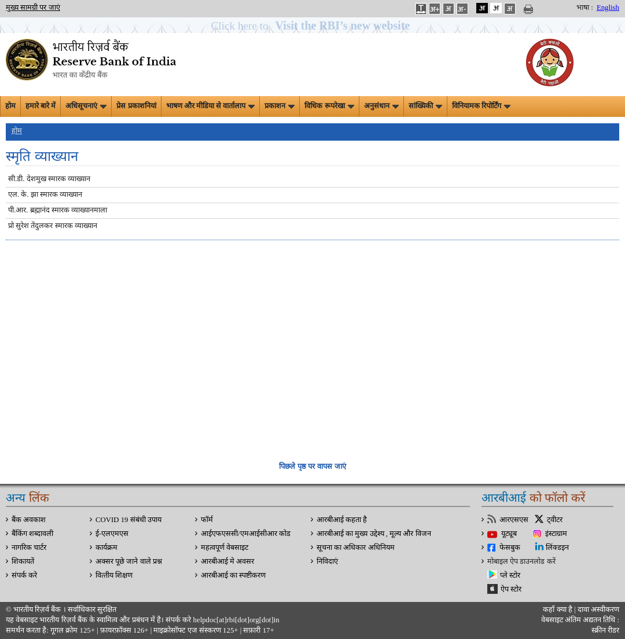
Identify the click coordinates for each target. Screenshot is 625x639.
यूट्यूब (509, 534)
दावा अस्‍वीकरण (598, 609)
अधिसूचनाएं (85, 106)
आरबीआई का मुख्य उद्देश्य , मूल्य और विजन (374, 534)
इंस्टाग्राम (556, 534)
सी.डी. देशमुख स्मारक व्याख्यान (49, 179)
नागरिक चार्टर (29, 547)
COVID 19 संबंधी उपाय (128, 520)
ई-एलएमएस (111, 534)
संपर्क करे (24, 575)
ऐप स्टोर (511, 589)
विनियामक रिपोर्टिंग (481, 106)
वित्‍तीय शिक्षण (114, 575)
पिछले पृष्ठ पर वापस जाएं (312, 466)
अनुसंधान (381, 106)
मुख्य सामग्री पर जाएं (33, 7)
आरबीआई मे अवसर (227, 561)
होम (10, 106)
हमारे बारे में (40, 106)
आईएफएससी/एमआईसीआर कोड (246, 534)
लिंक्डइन (557, 547)
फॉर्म (207, 520)
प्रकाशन (279, 106)
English (608, 7)
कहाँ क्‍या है (558, 609)
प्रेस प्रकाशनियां (136, 106)
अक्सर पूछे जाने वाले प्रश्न (128, 561)
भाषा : (584, 7)
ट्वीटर (554, 520)
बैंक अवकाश (29, 520)
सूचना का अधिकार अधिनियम (356, 547)
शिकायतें (23, 561)
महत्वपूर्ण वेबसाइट (224, 547)
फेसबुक (509, 547)
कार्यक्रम (106, 547)
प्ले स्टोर (510, 575)
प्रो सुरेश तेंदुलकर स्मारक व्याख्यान (52, 226)
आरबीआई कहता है (342, 520)
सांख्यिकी (425, 106)
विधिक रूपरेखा (329, 106)
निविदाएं (327, 561)
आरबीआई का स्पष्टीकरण (233, 575)
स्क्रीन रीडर (605, 630)
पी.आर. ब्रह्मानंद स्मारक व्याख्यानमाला (57, 210)
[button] (312, 26)
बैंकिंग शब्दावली (32, 534)
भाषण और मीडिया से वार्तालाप (210, 106)
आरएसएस (513, 520)
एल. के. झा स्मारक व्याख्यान (45, 194)
